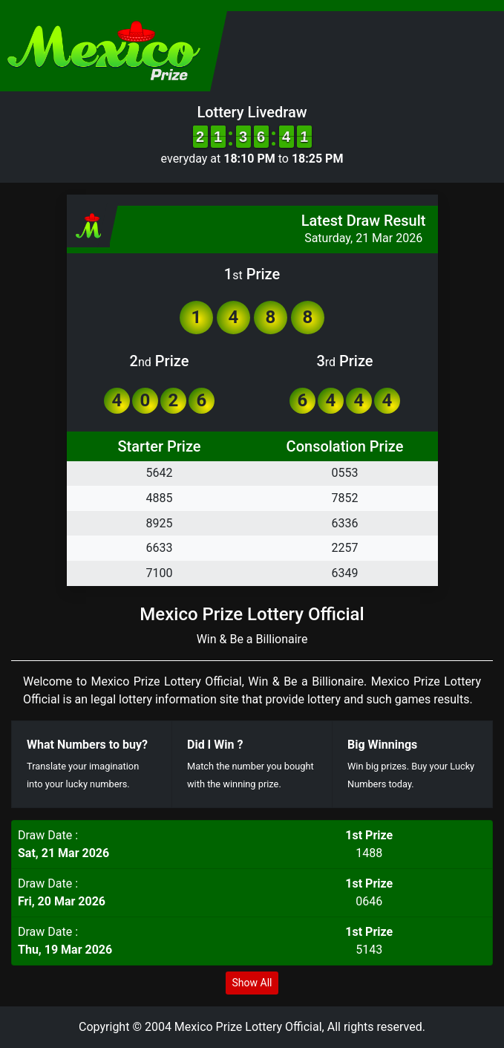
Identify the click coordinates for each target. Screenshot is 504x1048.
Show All (252, 983)
